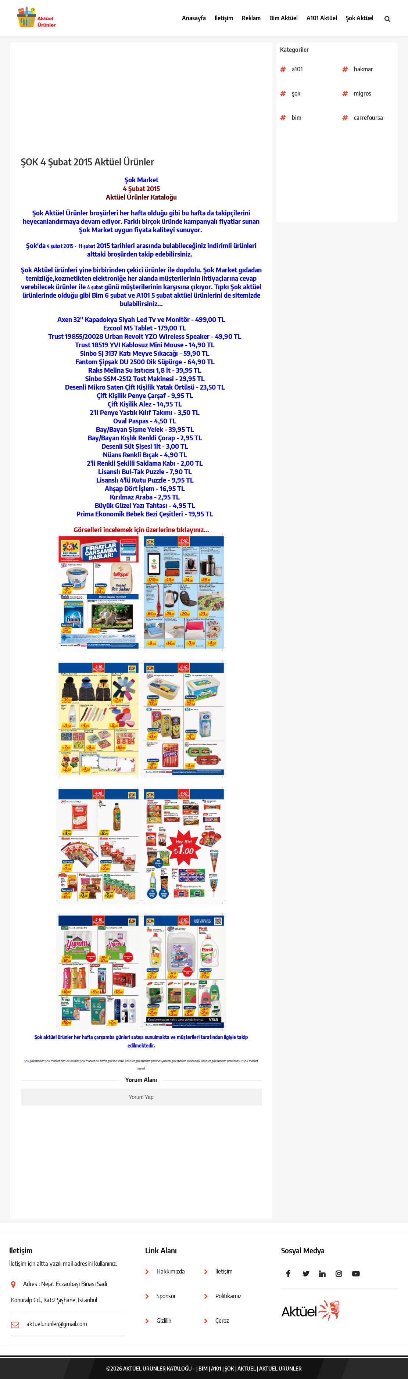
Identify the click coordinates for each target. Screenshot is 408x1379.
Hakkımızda (171, 1271)
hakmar (363, 69)
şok (296, 93)
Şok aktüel (46, 1037)
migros (362, 93)
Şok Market (141, 179)
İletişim (224, 18)
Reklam (251, 18)
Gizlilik (164, 1320)
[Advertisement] (337, 176)
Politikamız (228, 1296)
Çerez (222, 1320)
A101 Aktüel (322, 18)
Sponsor (166, 1296)
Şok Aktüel (359, 18)
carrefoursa (368, 117)
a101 (297, 69)
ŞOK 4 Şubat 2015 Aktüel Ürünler (87, 162)
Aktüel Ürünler (280, 1368)
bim (296, 117)
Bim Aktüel (283, 18)
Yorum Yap (141, 1097)
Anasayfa (194, 18)
